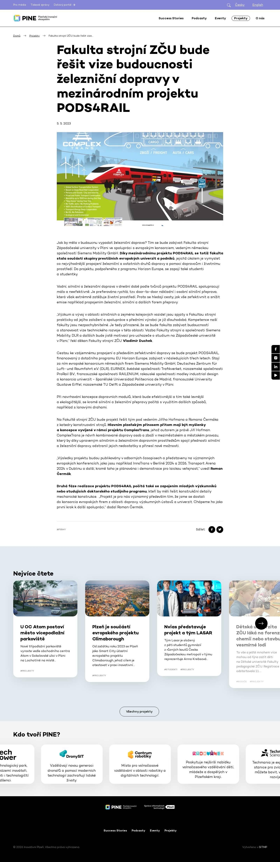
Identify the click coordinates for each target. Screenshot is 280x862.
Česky (240, 5)
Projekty (170, 830)
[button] (261, 623)
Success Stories (115, 830)
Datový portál (65, 5)
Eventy (155, 830)
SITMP (263, 847)
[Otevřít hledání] (229, 5)
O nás (260, 18)
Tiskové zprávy (40, 4)
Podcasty (138, 830)
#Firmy (61, 529)
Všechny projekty (139, 711)
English (257, 5)
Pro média (19, 4)
